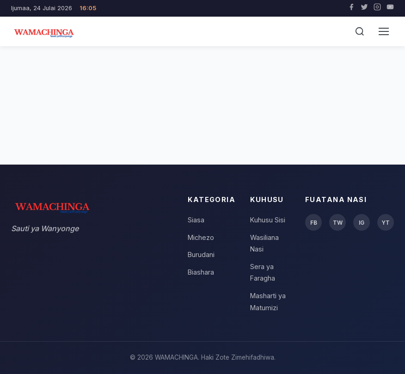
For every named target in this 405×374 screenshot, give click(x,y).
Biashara (201, 272)
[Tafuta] (360, 31)
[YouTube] (390, 8)
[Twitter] (364, 8)
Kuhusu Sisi (267, 220)
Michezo (201, 237)
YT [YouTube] (385, 222)
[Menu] (384, 31)
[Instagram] (377, 8)
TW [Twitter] (338, 222)
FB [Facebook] (313, 222)
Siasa (196, 220)
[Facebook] (351, 8)
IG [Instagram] (361, 222)
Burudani (201, 254)
